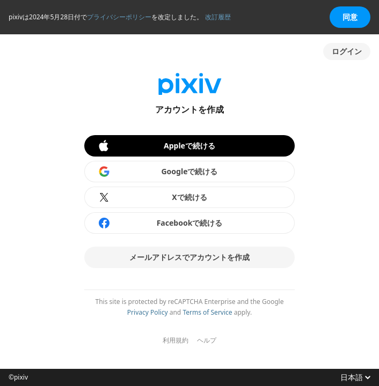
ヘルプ (206, 340)
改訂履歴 (218, 16)
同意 (350, 17)
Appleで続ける (156, 145)
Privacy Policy (147, 312)
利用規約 (175, 340)
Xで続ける (152, 197)
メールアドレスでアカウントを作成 (189, 257)
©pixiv (18, 377)
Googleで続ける (158, 171)
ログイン (347, 51)
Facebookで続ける (160, 223)
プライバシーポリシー (119, 16)
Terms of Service (207, 312)
